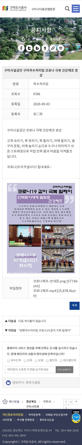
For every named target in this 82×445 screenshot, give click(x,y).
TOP (76, 417)
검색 (67, 9)
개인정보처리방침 (12, 415)
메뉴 (76, 9)
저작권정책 (34, 414)
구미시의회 (32, 407)
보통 (41, 360)
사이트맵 (7, 419)
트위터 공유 (29, 48)
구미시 (47, 402)
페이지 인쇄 (60, 48)
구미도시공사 (14, 10)
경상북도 (31, 402)
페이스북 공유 (21, 48)
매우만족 (16, 360)
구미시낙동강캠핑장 (43, 9)
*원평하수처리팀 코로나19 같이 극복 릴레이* (44, 330)
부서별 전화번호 (26, 419)
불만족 (53, 360)
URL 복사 (53, 48)
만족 (29, 360)
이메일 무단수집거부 (56, 414)
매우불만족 (69, 360)
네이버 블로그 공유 (37, 48)
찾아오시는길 (47, 419)
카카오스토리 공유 (45, 48)
